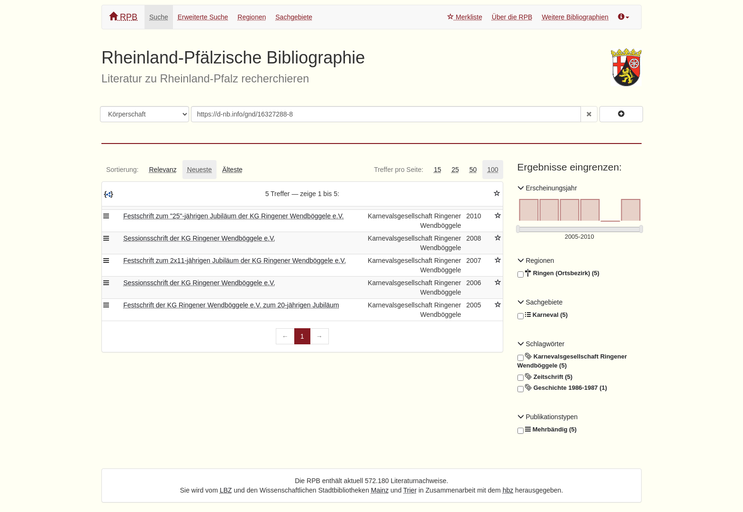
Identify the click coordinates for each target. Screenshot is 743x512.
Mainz (380, 490)
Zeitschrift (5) (545, 377)
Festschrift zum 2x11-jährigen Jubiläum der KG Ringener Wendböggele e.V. (234, 260)
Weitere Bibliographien (575, 17)
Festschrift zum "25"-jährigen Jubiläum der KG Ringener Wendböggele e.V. (233, 216)
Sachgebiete (293, 17)
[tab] (122, 169)
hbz (508, 490)
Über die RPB (512, 17)
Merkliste (464, 17)
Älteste (232, 169)
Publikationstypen (547, 417)
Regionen (251, 17)
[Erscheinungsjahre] (579, 237)
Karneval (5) (542, 315)
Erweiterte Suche (203, 17)
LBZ (226, 490)
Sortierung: (122, 169)
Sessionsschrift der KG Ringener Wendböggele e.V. (199, 238)
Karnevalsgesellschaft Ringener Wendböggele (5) (572, 360)
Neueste (199, 169)
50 (473, 169)
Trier (410, 490)
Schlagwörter (541, 344)
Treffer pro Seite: (398, 169)
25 (455, 169)
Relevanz (162, 169)
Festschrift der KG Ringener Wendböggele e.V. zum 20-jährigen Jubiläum (231, 305)
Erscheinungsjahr (547, 188)
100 (492, 169)
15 (437, 169)
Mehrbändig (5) (547, 429)
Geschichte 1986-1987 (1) (562, 388)
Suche (158, 17)
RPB (123, 17)
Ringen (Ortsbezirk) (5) (558, 273)
